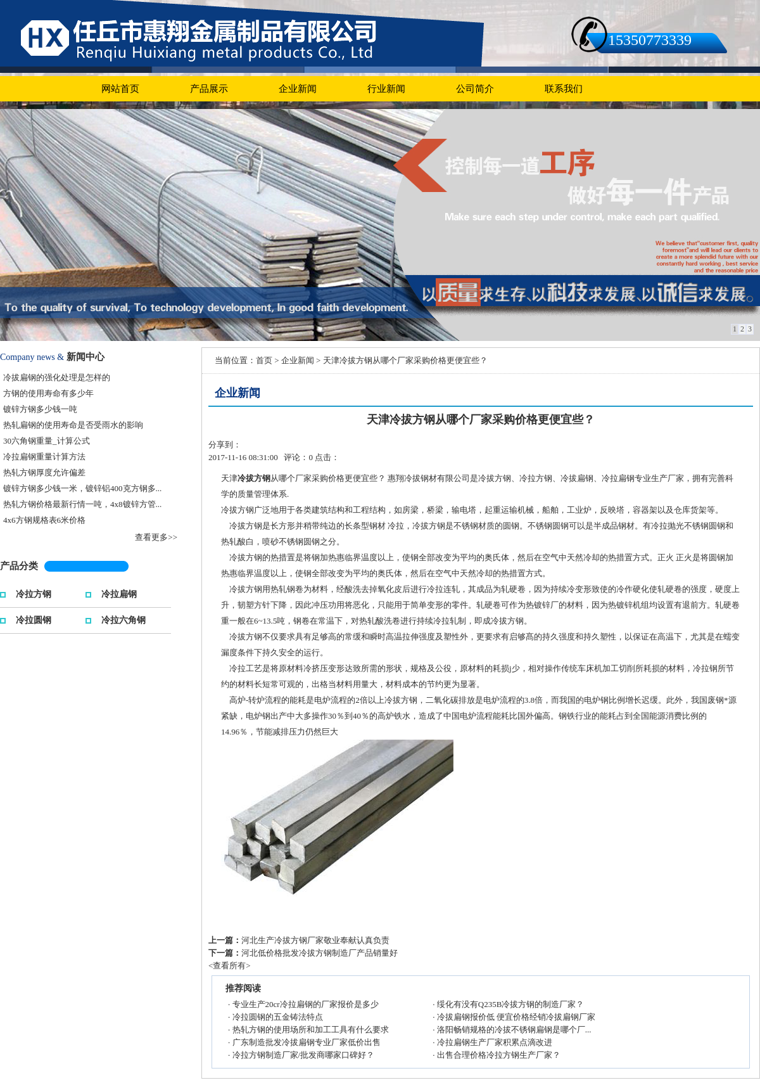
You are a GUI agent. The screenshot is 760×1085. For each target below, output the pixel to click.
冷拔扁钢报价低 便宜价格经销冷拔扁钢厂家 (516, 1017)
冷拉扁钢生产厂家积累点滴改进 (494, 1042)
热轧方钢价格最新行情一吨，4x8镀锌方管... (82, 504)
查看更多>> (156, 537)
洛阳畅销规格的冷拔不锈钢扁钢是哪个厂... (514, 1029)
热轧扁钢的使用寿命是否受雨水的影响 (73, 425)
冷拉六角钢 (123, 618)
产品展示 (209, 89)
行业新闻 (386, 89)
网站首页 (120, 89)
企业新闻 (298, 89)
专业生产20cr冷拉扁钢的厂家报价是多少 (305, 1004)
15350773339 (650, 40)
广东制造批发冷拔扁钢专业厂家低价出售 (306, 1042)
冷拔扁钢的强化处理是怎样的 (56, 377)
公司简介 (475, 89)
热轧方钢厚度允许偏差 (44, 472)
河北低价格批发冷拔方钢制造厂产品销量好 (319, 953)
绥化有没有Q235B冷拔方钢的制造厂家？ (511, 1004)
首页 (264, 360)
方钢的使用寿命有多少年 (48, 393)
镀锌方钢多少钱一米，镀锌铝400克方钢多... (82, 488)
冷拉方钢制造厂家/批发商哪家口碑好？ (303, 1055)
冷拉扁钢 (119, 592)
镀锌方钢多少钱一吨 (40, 409)
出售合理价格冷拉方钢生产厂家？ (498, 1055)
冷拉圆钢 (33, 618)
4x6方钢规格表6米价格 (44, 520)
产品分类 (19, 566)
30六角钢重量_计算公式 (46, 441)
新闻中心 (85, 357)
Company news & (32, 357)
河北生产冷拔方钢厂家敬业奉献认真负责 (315, 940)
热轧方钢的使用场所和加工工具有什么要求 (310, 1029)
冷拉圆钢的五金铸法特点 (277, 1017)
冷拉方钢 (33, 592)
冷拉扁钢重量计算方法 (44, 456)
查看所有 (229, 965)
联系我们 (564, 89)
